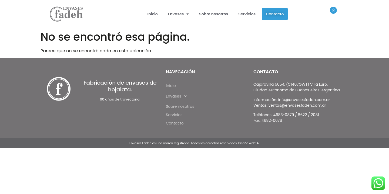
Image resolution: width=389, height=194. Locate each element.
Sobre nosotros (213, 14)
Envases (178, 14)
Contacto (275, 14)
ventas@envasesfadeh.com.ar (297, 105)
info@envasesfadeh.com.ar (304, 99)
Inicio (152, 14)
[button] (178, 14)
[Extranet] (333, 10)
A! (258, 143)
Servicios (247, 14)
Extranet (336, 19)
